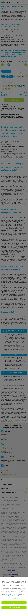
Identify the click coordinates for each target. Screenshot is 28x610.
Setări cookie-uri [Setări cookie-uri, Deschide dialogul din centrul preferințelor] (14, 598)
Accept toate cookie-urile (14, 607)
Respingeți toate (14, 603)
